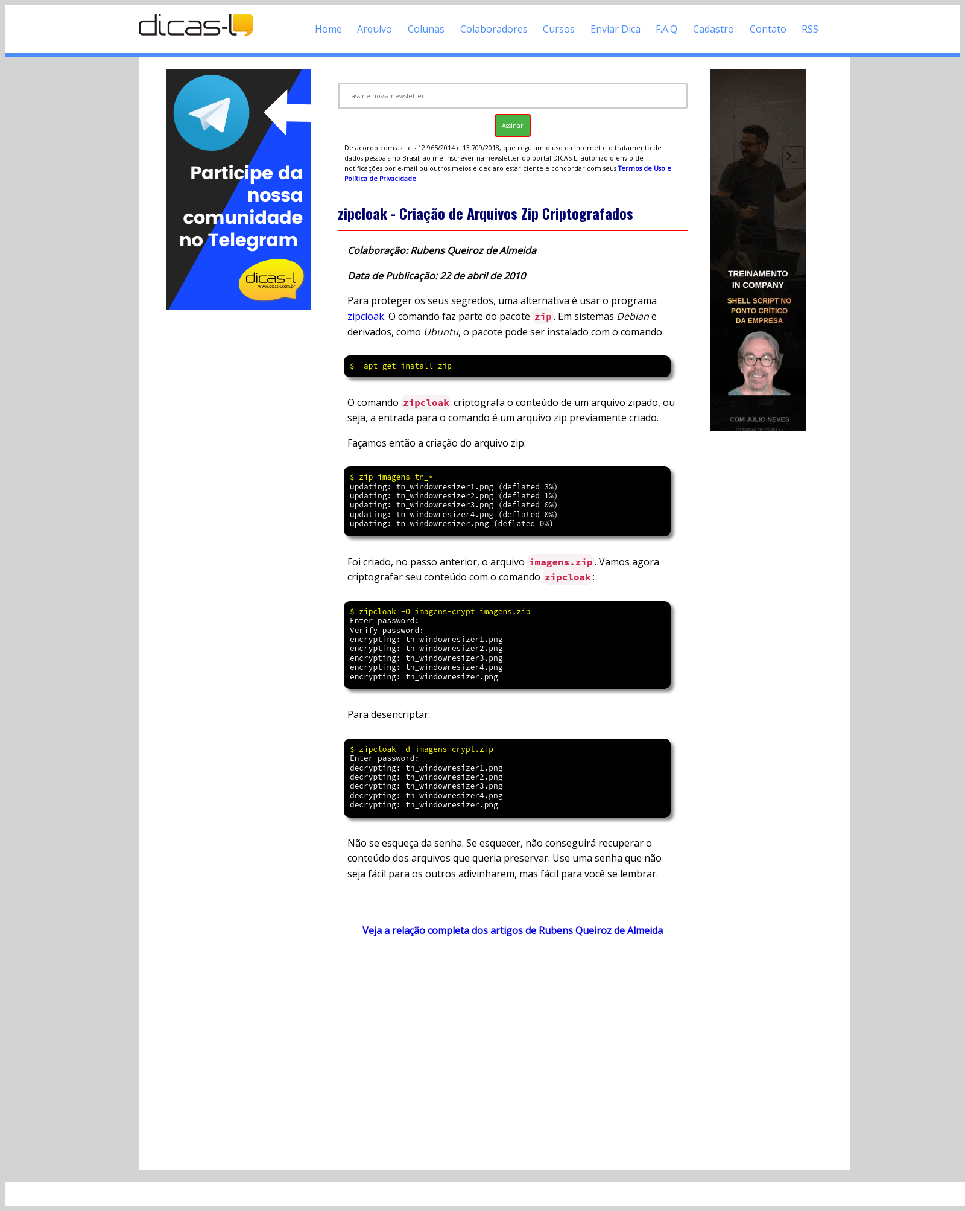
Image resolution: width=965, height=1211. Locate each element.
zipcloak (365, 316)
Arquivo (374, 29)
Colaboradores (494, 29)
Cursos (559, 29)
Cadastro (713, 29)
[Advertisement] (238, 494)
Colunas (426, 29)
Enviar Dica (615, 29)
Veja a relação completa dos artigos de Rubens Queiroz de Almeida (512, 930)
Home (328, 29)
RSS (810, 29)
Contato (768, 29)
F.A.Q (666, 29)
